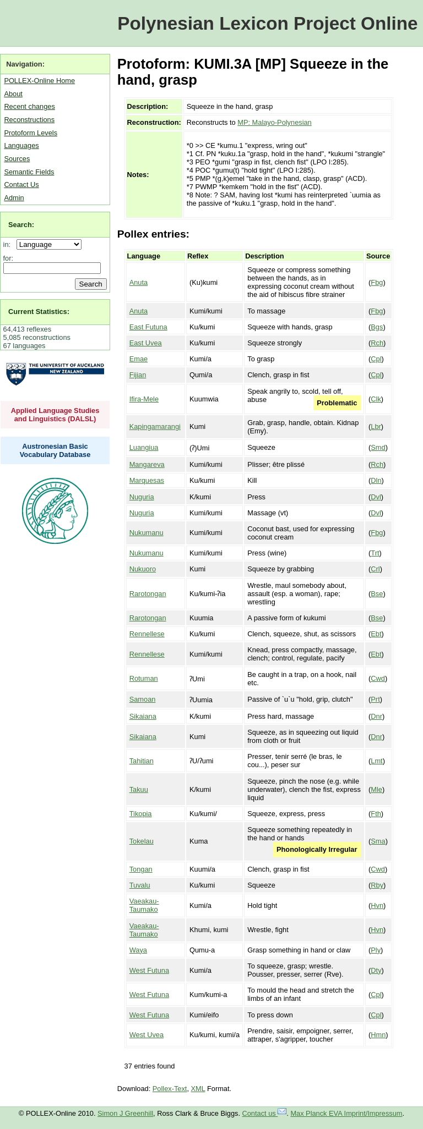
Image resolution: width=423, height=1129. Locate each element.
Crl (375, 569)
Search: (21, 225)
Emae (138, 359)
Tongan (141, 869)
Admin (14, 198)
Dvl (376, 497)
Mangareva (147, 464)
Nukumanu (146, 532)
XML (198, 1088)
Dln (376, 480)
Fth (376, 813)
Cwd (378, 678)
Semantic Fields (29, 172)
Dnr (376, 716)
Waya (138, 950)
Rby (377, 885)
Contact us (264, 1113)
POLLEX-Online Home (39, 80)
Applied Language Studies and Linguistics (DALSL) (55, 414)
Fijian (138, 375)
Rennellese (147, 634)
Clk (376, 399)
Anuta (138, 282)
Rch (377, 343)
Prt (375, 699)
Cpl (376, 359)
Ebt (376, 634)
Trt (375, 553)
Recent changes (29, 106)
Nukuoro (142, 569)
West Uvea (146, 1035)
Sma (378, 841)
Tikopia (140, 813)
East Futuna (148, 327)
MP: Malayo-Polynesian (274, 122)
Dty (376, 970)
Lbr (376, 426)
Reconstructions (29, 119)
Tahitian (141, 761)
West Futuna (149, 970)
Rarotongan (147, 594)
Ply (376, 950)
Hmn (378, 1035)
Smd (378, 447)
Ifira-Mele (144, 399)
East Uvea (145, 343)
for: (8, 258)
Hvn (377, 905)
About (13, 94)
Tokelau (141, 841)
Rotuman (143, 678)
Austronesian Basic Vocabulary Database (55, 450)
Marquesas (146, 480)
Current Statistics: (38, 311)
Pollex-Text (170, 1088)
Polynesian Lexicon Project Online (267, 23)
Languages (21, 145)
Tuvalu (139, 885)
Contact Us (21, 184)
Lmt (376, 761)
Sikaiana (142, 716)
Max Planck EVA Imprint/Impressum (346, 1113)
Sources (17, 159)
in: (9, 244)
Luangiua (144, 447)
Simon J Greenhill (125, 1113)
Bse (377, 594)
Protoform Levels (30, 133)
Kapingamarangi (155, 426)
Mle (376, 789)
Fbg (377, 282)
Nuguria (141, 497)
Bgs (377, 327)
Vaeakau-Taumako (144, 905)
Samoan (142, 699)
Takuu (138, 789)
